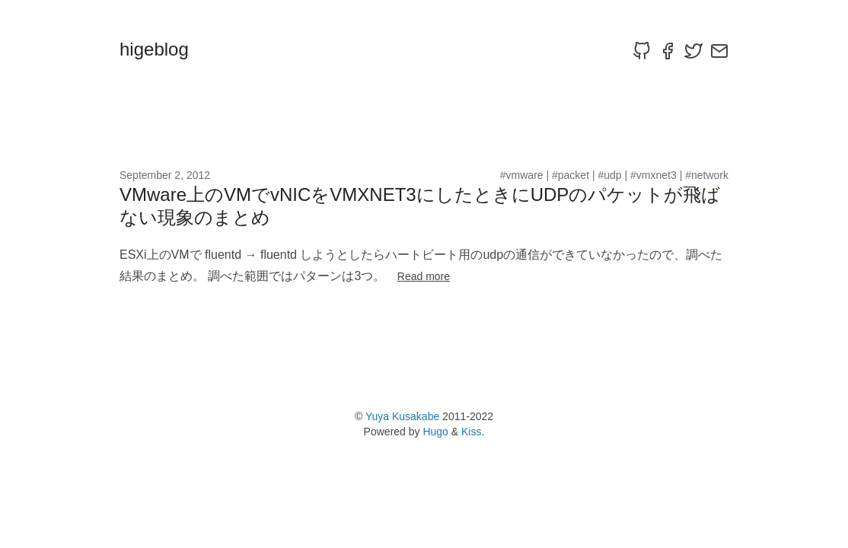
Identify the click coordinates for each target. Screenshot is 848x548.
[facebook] (667, 51)
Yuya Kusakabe (402, 416)
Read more (423, 276)
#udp (609, 175)
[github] (642, 51)
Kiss (471, 431)
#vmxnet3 (653, 175)
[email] (719, 51)
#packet (570, 175)
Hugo (435, 431)
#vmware (522, 175)
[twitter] (693, 51)
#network (706, 175)
